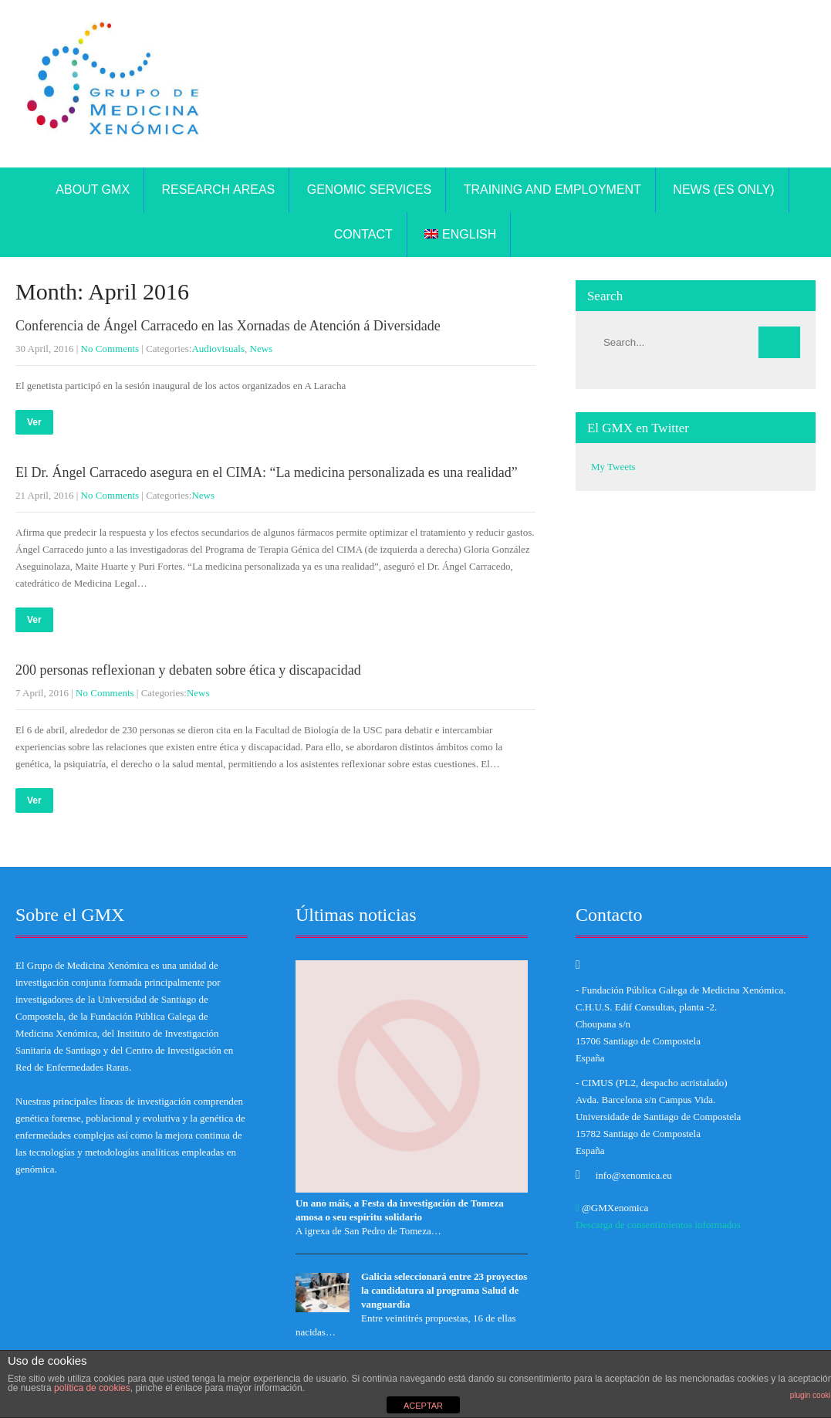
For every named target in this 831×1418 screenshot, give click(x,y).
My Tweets (613, 466)
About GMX (93, 189)
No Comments (110, 348)
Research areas (218, 189)
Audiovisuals (218, 348)
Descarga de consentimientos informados (658, 1224)
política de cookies (92, 1387)
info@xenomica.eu (634, 1175)
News (261, 348)
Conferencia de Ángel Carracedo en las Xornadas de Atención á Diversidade (228, 325)
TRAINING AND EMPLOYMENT (552, 189)
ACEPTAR (423, 1405)
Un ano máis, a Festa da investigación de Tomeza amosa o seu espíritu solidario (400, 1210)
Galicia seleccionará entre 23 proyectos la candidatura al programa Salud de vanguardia (444, 1290)
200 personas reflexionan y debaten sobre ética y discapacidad (188, 670)
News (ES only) (723, 189)
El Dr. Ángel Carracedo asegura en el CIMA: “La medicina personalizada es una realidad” (266, 472)
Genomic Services (369, 189)
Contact (363, 234)
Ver (34, 422)
